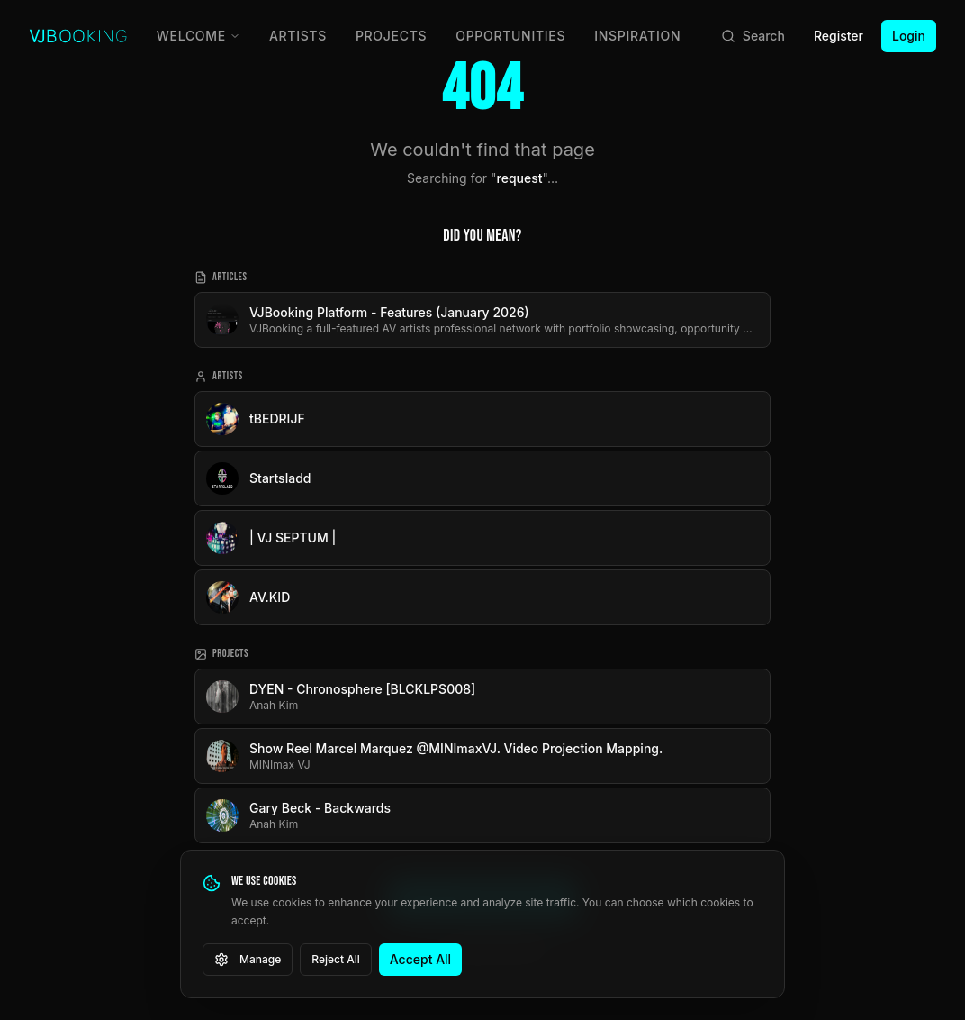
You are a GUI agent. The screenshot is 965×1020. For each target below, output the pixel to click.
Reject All (335, 959)
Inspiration (637, 35)
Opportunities (510, 35)
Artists (298, 35)
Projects (391, 35)
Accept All (420, 959)
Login (908, 35)
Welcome (198, 35)
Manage (247, 959)
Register (838, 35)
